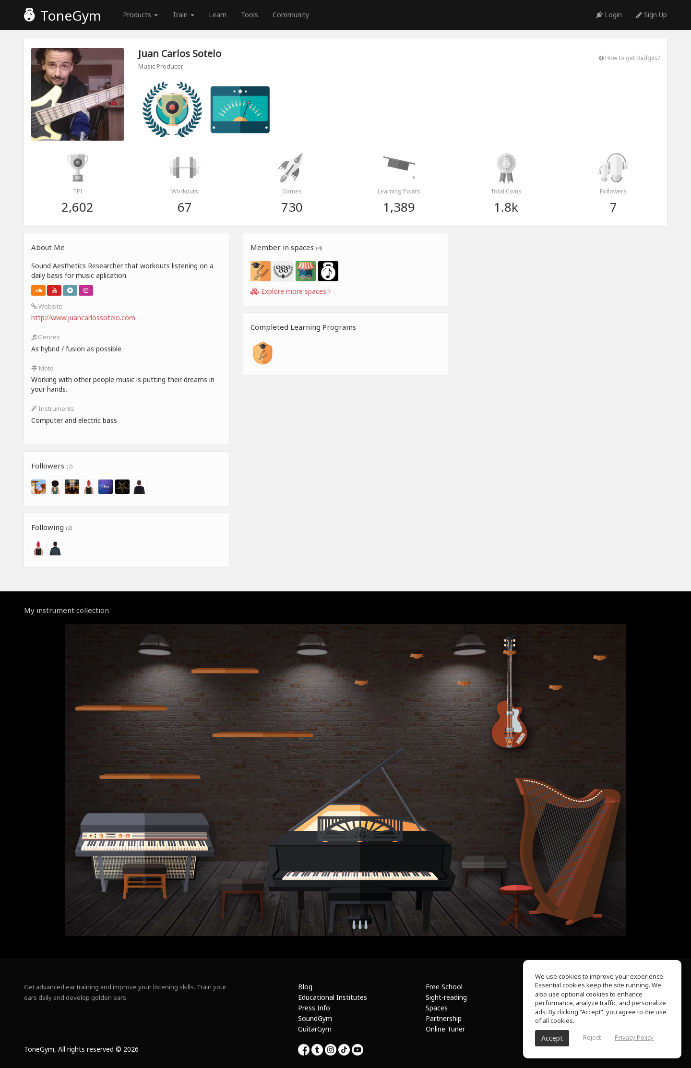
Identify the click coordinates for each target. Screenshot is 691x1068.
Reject (592, 1037)
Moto (42, 368)
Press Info (314, 1007)
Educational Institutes (332, 997)
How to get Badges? (629, 57)
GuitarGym (315, 1028)
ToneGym (62, 15)
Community (291, 14)
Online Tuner (445, 1028)
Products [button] (140, 14)
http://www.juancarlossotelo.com (83, 317)
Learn (217, 14)
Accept (552, 1038)
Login (609, 14)
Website (46, 306)
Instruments (52, 408)
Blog (305, 986)
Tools (249, 14)
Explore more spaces (290, 291)
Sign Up (651, 14)
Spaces (437, 1007)
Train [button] (183, 14)
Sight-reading (446, 997)
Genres (45, 337)
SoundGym (315, 1018)
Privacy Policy (634, 1037)
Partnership (444, 1018)
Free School (444, 986)
